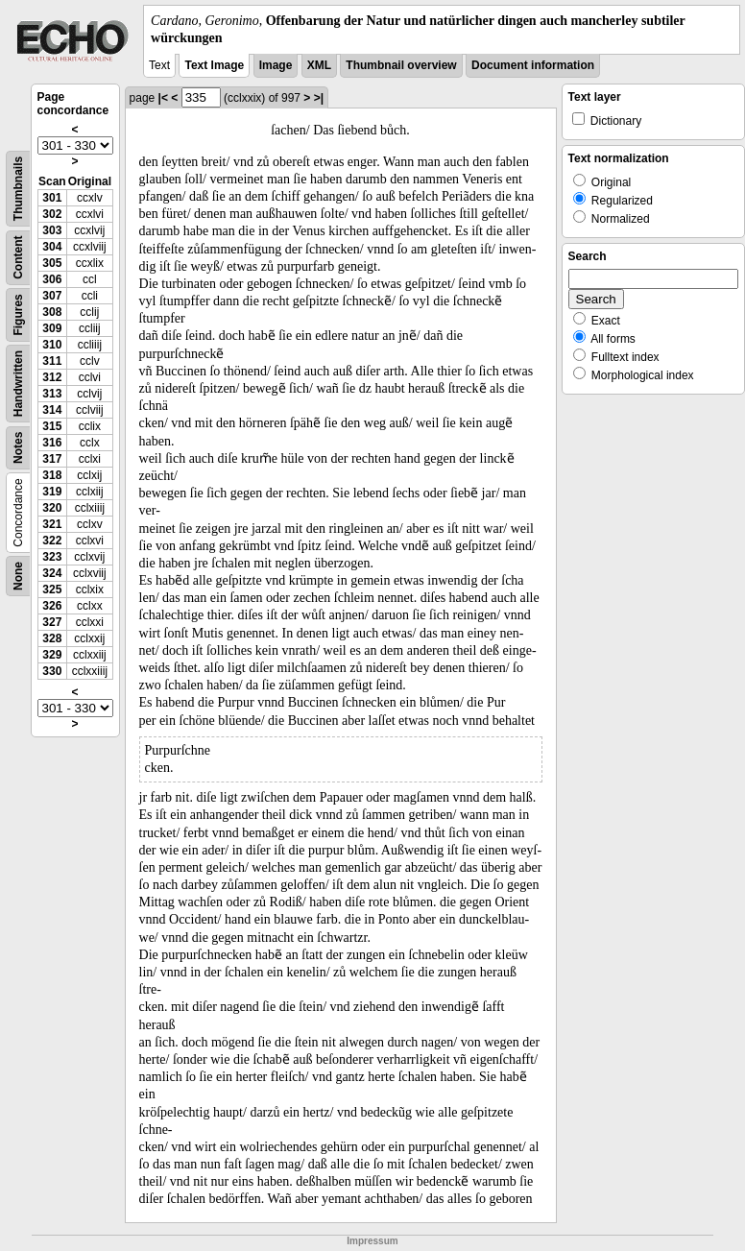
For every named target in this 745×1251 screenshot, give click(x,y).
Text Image (214, 65)
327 (51, 622)
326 (51, 606)
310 (51, 344)
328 (51, 638)
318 (51, 475)
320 (51, 508)
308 (51, 312)
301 (51, 197)
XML (319, 65)
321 (51, 524)
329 (51, 655)
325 (51, 589)
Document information (532, 65)
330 (51, 671)
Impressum (372, 1241)
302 (51, 214)
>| (319, 98)
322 (51, 540)
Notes (18, 448)
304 (51, 246)
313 (51, 393)
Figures (18, 315)
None (18, 576)
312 (51, 377)
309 (51, 328)
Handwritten (18, 383)
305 (51, 263)
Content (18, 257)
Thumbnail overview (401, 65)
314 (51, 410)
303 (51, 230)
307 (51, 295)
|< (163, 98)
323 (51, 557)
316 (51, 442)
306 (51, 279)
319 (51, 491)
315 (51, 426)
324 (51, 573)
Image (276, 65)
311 (51, 361)
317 (51, 459)
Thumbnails (18, 188)
